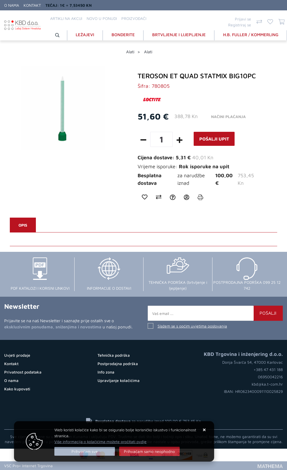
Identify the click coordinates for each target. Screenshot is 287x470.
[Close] (84, 451)
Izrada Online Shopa (73, 465)
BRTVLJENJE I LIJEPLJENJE (179, 34)
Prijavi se (243, 19)
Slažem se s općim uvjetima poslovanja (192, 326)
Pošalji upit (214, 138)
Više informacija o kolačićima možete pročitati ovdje (100, 441)
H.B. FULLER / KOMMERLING (250, 34)
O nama (11, 5)
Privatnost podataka (22, 372)
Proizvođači (133, 18)
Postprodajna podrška (118, 363)
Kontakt (32, 5)
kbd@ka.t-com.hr (267, 384)
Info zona (106, 372)
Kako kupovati (17, 388)
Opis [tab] (22, 225)
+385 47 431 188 (268, 369)
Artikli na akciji (66, 18)
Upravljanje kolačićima (119, 380)
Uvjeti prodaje (17, 355)
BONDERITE (123, 34)
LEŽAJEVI (85, 34)
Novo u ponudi (102, 18)
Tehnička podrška (114, 355)
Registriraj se (239, 24)
